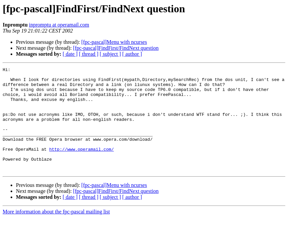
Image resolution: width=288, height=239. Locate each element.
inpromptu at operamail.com (59, 25)
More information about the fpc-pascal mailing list (56, 232)
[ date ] (70, 54)
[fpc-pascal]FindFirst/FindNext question (115, 48)
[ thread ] (88, 54)
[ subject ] (110, 54)
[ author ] (132, 54)
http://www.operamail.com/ (81, 166)
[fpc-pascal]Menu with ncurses (114, 42)
